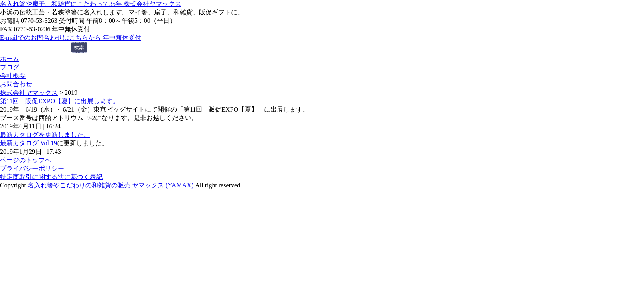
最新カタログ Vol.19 (28, 143)
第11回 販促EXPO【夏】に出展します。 (59, 101)
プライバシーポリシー (32, 168)
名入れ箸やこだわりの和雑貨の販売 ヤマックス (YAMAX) (110, 185)
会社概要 (13, 75)
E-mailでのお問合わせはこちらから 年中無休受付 (70, 37)
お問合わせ (16, 84)
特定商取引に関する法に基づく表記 (51, 176)
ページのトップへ (25, 160)
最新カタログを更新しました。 (45, 134)
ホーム (9, 58)
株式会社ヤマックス (29, 92)
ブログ (9, 67)
